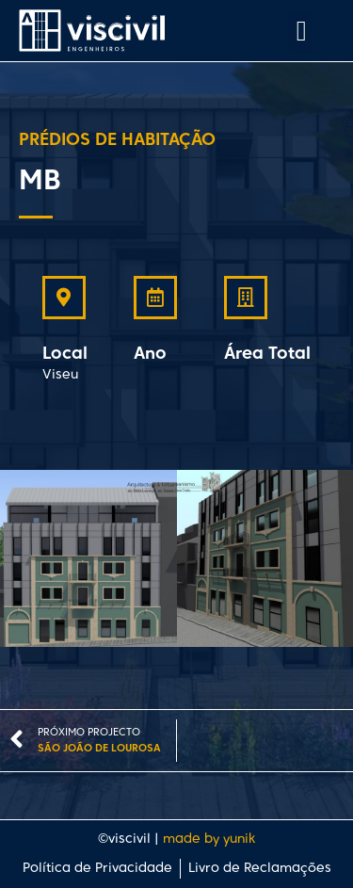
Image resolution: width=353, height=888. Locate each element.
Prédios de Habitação (117, 141)
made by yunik (209, 839)
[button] (301, 30)
